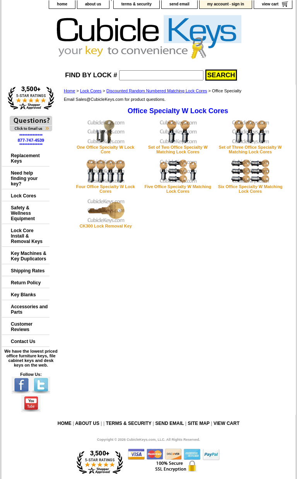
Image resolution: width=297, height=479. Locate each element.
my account (218, 4)
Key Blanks (23, 294)
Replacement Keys (25, 158)
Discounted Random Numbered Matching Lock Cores (156, 90)
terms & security (136, 4)
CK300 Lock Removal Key (106, 226)
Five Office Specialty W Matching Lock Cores (178, 189)
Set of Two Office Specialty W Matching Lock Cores (178, 149)
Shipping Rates (27, 270)
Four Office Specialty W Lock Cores (105, 189)
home (62, 4)
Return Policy (26, 282)
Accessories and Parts (29, 309)
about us (93, 4)
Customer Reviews (21, 326)
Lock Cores (91, 90)
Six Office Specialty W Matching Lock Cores (250, 189)
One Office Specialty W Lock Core (105, 149)
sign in (238, 4)
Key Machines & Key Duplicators (28, 256)
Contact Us (23, 341)
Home (69, 90)
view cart (270, 4)
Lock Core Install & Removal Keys (27, 236)
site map (198, 423)
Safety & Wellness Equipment (23, 213)
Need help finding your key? (24, 178)
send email (179, 4)
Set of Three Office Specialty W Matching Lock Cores (250, 149)
